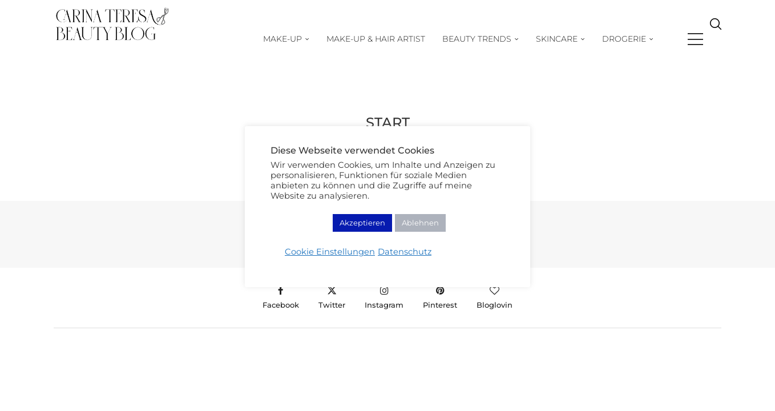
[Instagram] (384, 298)
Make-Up (304, 39)
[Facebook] (281, 298)
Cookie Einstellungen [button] (330, 252)
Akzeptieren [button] (362, 222)
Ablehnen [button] (420, 222)
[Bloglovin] (494, 298)
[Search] (715, 39)
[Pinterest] (440, 298)
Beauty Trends (499, 39)
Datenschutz (404, 252)
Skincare (579, 39)
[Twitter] (331, 298)
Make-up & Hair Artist (398, 39)
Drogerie (646, 39)
